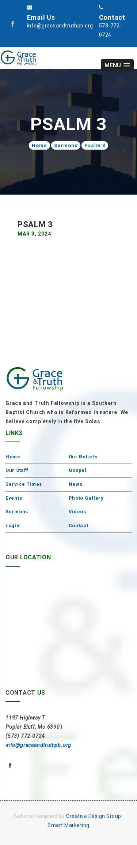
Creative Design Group (93, 816)
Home (39, 145)
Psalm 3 (94, 145)
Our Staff (16, 470)
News (76, 484)
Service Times (23, 484)
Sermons (65, 145)
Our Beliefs (83, 456)
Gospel (78, 470)
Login (12, 525)
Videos (77, 511)
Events (13, 498)
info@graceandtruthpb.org (38, 745)
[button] (117, 65)
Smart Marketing (68, 825)
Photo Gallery (86, 498)
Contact (78, 525)
